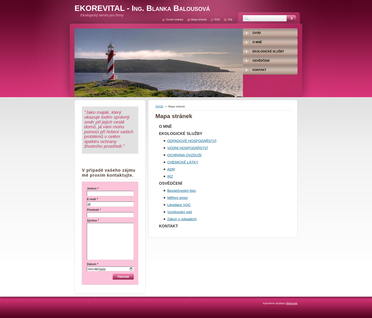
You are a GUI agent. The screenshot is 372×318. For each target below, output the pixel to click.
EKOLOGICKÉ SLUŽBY (180, 133)
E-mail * (92, 199)
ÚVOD (159, 106)
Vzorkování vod (179, 212)
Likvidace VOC (179, 205)
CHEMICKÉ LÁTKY (182, 162)
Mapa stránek (199, 19)
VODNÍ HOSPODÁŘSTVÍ (187, 148)
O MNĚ (165, 126)
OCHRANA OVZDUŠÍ (184, 155)
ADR (171, 169)
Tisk (230, 19)
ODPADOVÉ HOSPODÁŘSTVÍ (191, 141)
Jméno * (93, 188)
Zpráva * (93, 220)
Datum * (92, 264)
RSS (217, 19)
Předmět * (94, 210)
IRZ (170, 176)
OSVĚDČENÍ (170, 183)
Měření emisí (177, 198)
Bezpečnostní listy (181, 191)
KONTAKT (168, 226)
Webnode (292, 303)
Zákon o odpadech (182, 219)
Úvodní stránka (174, 19)
